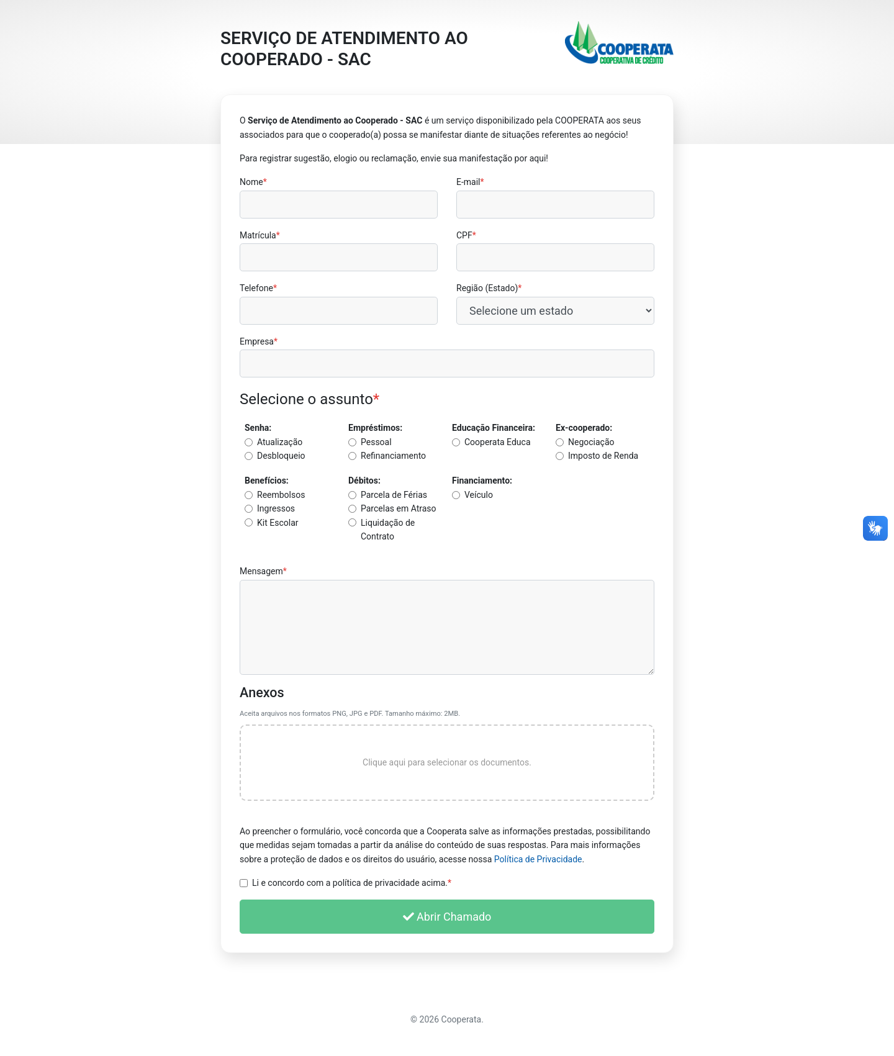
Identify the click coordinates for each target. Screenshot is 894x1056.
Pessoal (376, 442)
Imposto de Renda (603, 456)
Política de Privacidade (538, 859)
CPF (466, 235)
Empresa (259, 341)
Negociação (591, 442)
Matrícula (260, 235)
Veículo (478, 495)
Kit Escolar (278, 523)
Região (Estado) (489, 288)
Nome (253, 182)
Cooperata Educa (497, 442)
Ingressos (276, 508)
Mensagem (263, 571)
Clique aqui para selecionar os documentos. (447, 762)
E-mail (470, 182)
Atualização (279, 442)
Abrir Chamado (447, 916)
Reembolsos (281, 495)
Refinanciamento (393, 456)
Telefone (258, 288)
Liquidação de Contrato (388, 529)
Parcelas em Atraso (398, 508)
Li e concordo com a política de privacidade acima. (351, 883)
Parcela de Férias (394, 495)
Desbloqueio (281, 456)
